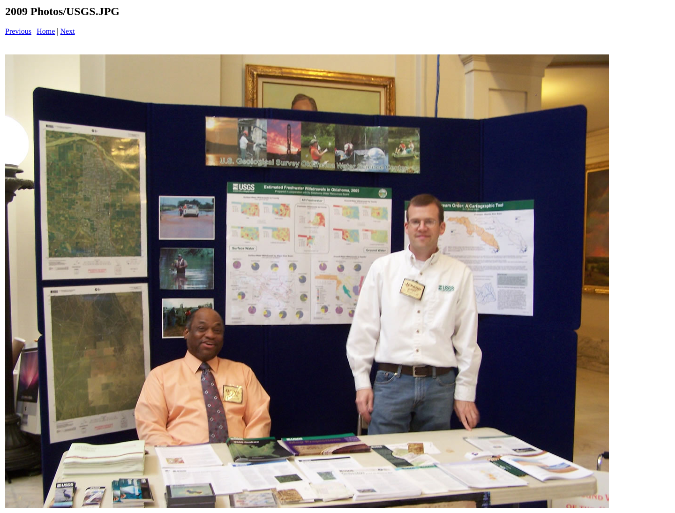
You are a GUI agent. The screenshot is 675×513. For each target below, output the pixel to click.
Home (46, 31)
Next (67, 31)
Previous (18, 31)
